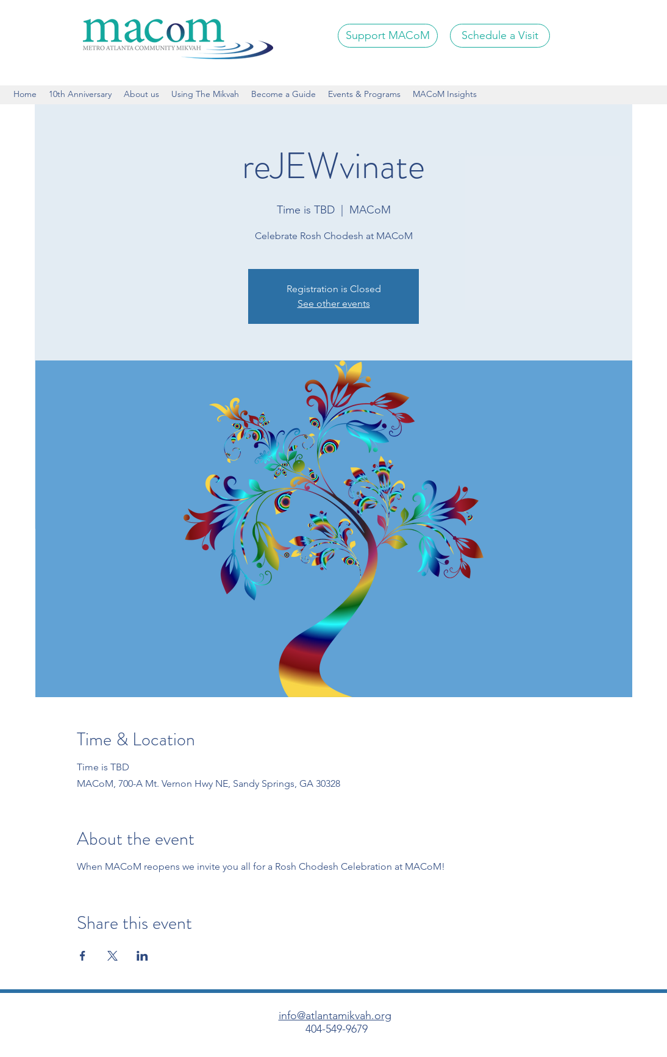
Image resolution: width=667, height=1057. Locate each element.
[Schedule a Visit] (500, 36)
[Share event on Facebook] (82, 956)
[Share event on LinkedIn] (142, 956)
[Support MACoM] (388, 36)
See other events (334, 303)
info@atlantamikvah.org (335, 1015)
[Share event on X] (112, 956)
